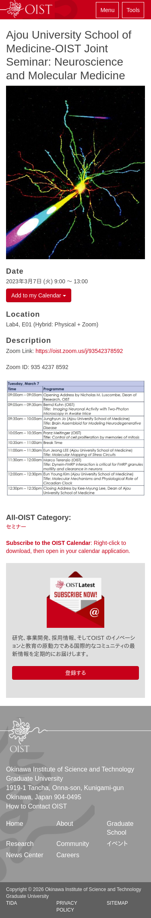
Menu (107, 10)
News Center (24, 855)
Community (72, 843)
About (64, 823)
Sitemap (117, 903)
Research (19, 843)
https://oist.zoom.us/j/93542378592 (79, 351)
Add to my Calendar (38, 295)
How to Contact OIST (36, 806)
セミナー (16, 527)
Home (14, 823)
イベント (117, 843)
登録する (75, 673)
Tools (133, 10)
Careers (67, 855)
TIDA (11, 903)
